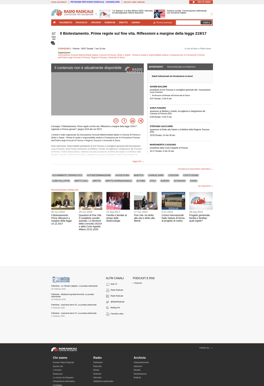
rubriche (110, 22)
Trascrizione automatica (181, 67)
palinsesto (65, 22)
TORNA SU (204, 348)
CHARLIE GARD (155, 175)
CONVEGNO (64, 48)
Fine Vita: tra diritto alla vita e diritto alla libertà (144, 218)
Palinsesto (98, 362)
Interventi (156, 66)
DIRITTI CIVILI (81, 181)
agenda (135, 22)
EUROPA (165, 181)
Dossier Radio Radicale (63, 362)
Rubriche (138, 283)
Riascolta (97, 366)
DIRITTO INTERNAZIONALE (119, 181)
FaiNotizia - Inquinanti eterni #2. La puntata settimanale (74, 305)
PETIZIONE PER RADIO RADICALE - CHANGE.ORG (95, 2)
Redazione (57, 374)
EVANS (193, 181)
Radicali (137, 377)
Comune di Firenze (107, 55)
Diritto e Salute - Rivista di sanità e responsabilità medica (142, 55)
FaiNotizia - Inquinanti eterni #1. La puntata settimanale (74, 313)
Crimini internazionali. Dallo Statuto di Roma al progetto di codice (173, 218)
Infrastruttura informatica (64, 381)
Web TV (114, 284)
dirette (123, 22)
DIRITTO (97, 181)
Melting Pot (115, 308)
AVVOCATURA (122, 175)
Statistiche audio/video (103, 381)
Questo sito (58, 366)
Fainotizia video (117, 314)
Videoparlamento (141, 362)
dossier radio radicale (134, 2)
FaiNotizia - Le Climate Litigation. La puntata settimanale (74, 286)
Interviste (97, 377)
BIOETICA (138, 175)
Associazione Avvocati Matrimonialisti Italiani (78, 55)
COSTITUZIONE (190, 175)
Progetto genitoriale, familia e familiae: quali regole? (199, 218)
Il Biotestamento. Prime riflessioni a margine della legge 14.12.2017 (61, 219)
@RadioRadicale (118, 302)
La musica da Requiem (63, 377)
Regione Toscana (99, 57)
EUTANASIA (179, 181)
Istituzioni (138, 366)
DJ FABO (141, 181)
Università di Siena (116, 57)
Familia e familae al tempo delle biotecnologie (116, 218)
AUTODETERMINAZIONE (99, 175)
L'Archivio (57, 370)
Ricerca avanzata (164, 22)
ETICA (153, 181)
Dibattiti (137, 370)
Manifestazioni (140, 374)
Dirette (96, 370)
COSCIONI (173, 175)
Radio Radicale (117, 290)
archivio (96, 22)
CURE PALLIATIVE (61, 181)
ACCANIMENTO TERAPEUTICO (67, 175)
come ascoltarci (59, 2)
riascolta (81, 22)
